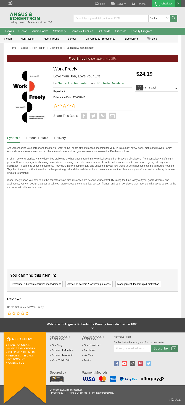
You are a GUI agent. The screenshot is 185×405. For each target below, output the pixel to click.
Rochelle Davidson (110, 83)
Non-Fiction (28, 38)
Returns (138, 4)
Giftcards (120, 31)
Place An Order (19, 344)
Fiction (8, 38)
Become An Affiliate (62, 355)
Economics (56, 47)
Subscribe (166, 348)
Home (13, 47)
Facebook (89, 350)
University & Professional (100, 38)
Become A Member (62, 350)
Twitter (87, 360)
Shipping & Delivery (22, 352)
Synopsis (13, 138)
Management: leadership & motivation (138, 284)
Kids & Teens (51, 38)
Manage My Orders (21, 348)
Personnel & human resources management (36, 284)
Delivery (118, 4)
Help (99, 4)
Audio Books (40, 31)
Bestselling (131, 38)
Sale (152, 38)
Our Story (57, 345)
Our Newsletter (92, 345)
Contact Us (16, 362)
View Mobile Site (61, 360)
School (72, 38)
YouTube (89, 355)
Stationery (59, 31)
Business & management (80, 47)
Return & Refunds (21, 355)
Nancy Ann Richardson (74, 83)
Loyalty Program (141, 31)
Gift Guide (104, 31)
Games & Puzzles (81, 31)
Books (9, 31)
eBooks (22, 31)
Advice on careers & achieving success (89, 284)
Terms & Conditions (77, 393)
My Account (16, 359)
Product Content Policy (103, 393)
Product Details (37, 138)
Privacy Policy (56, 393)
